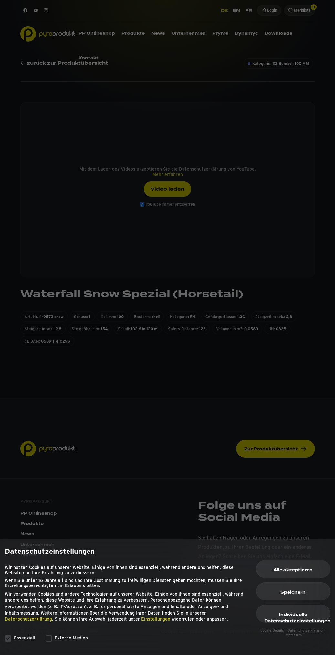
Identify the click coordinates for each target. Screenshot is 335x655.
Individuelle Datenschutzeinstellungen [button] (297, 620)
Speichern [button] (293, 596)
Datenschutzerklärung (28, 622)
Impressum (293, 639)
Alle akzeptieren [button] (293, 573)
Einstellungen (155, 622)
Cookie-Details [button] (272, 634)
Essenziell (20, 641)
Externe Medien (67, 641)
